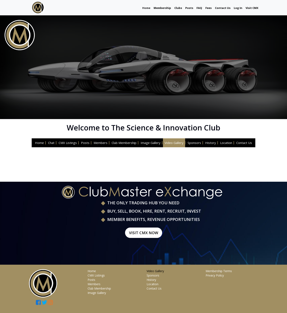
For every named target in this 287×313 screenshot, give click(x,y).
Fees (208, 8)
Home (146, 8)
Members (100, 143)
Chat (51, 143)
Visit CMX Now (143, 232)
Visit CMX (252, 8)
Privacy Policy (215, 275)
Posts (189, 8)
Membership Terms (219, 271)
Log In (238, 8)
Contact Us (222, 8)
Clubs (178, 8)
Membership (162, 8)
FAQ (199, 8)
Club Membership (124, 143)
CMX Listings (68, 143)
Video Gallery (174, 143)
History (210, 143)
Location (226, 143)
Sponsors (194, 143)
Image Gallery (150, 143)
